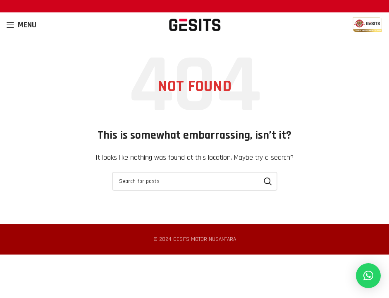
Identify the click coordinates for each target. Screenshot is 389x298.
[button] (368, 275)
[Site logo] (195, 24)
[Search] (194, 181)
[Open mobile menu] (21, 25)
